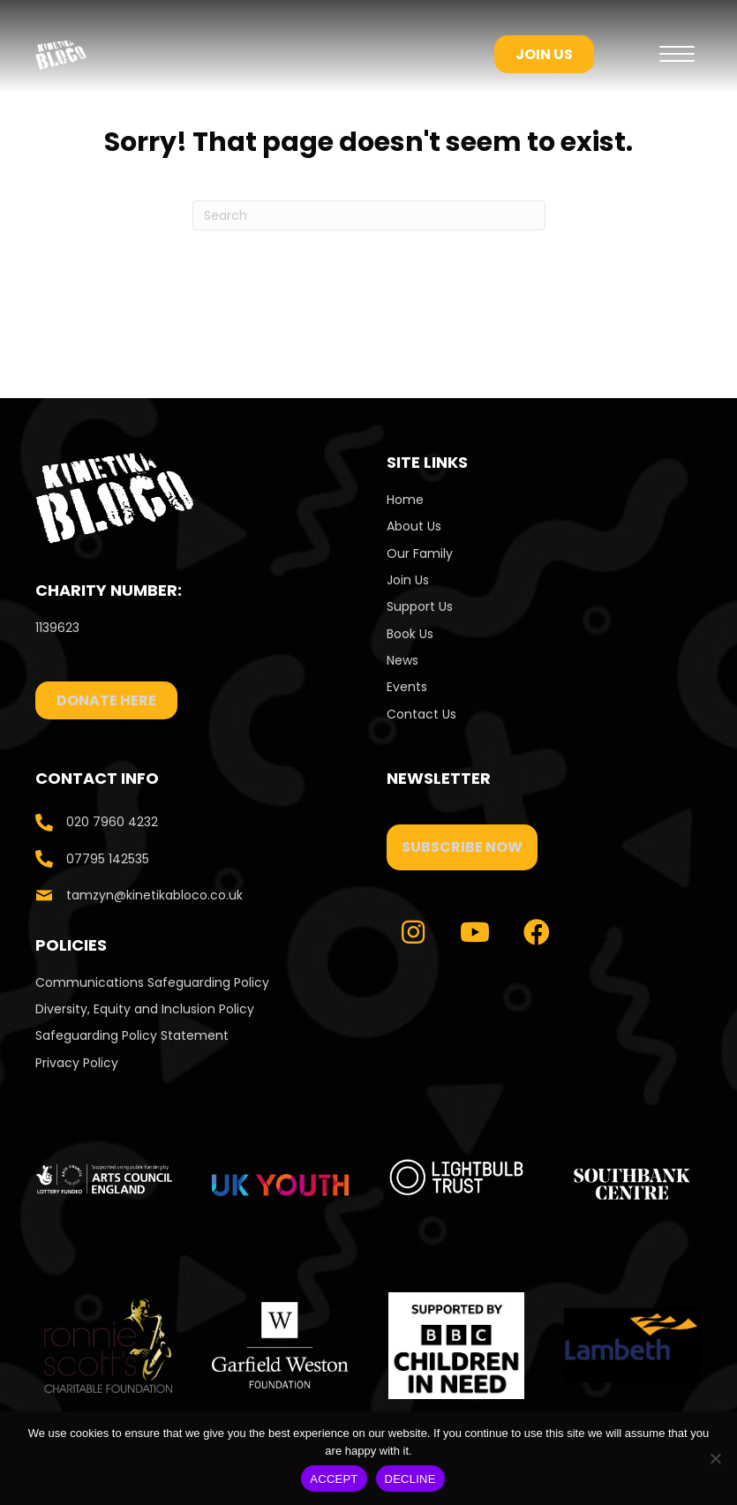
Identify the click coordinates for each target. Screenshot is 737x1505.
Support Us (420, 606)
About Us (414, 526)
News (402, 660)
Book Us (410, 634)
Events (407, 687)
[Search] (368, 215)
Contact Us (423, 714)
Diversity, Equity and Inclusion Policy (144, 1009)
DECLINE (410, 1479)
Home (405, 499)
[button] (462, 847)
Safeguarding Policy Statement (132, 1035)
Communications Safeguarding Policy (152, 982)
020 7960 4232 (112, 822)
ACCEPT (333, 1479)
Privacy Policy (76, 1063)
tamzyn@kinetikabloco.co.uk (154, 895)
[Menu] (677, 55)
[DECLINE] (715, 1458)
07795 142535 (107, 859)
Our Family (420, 553)
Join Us (408, 580)
